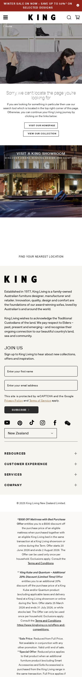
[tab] (41, 453)
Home (8, 26)
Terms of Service (40, 400)
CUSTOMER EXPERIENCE (25, 464)
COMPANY (13, 485)
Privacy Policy (13, 400)
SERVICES (13, 474)
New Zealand (30, 433)
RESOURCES (15, 453)
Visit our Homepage (42, 125)
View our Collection (42, 133)
